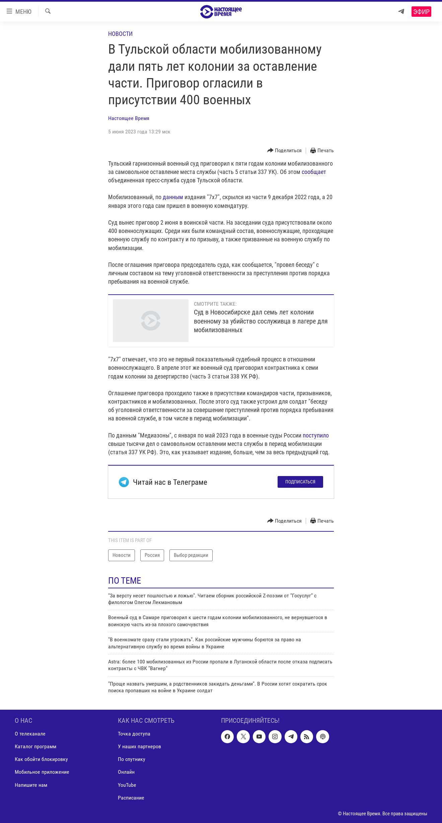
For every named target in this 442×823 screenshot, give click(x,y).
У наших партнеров (139, 746)
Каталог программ (35, 746)
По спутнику (131, 759)
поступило (316, 435)
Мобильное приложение (42, 772)
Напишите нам (31, 784)
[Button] (284, 150)
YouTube (127, 784)
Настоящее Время (128, 118)
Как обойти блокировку (41, 759)
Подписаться (300, 481)
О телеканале (30, 733)
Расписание (131, 797)
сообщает (314, 171)
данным (173, 196)
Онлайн (126, 772)
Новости (120, 33)
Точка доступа (134, 733)
